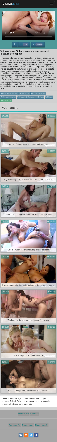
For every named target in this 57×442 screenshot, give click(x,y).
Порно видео (28, 425)
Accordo (23, 414)
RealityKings (6, 100)
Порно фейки (15, 425)
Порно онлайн (41, 425)
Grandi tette (24, 93)
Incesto (20, 97)
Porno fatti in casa (38, 93)
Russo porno (31, 97)
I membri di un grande (9, 93)
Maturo (48, 97)
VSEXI (11, 4)
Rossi (41, 97)
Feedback (34, 414)
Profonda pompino (8, 97)
